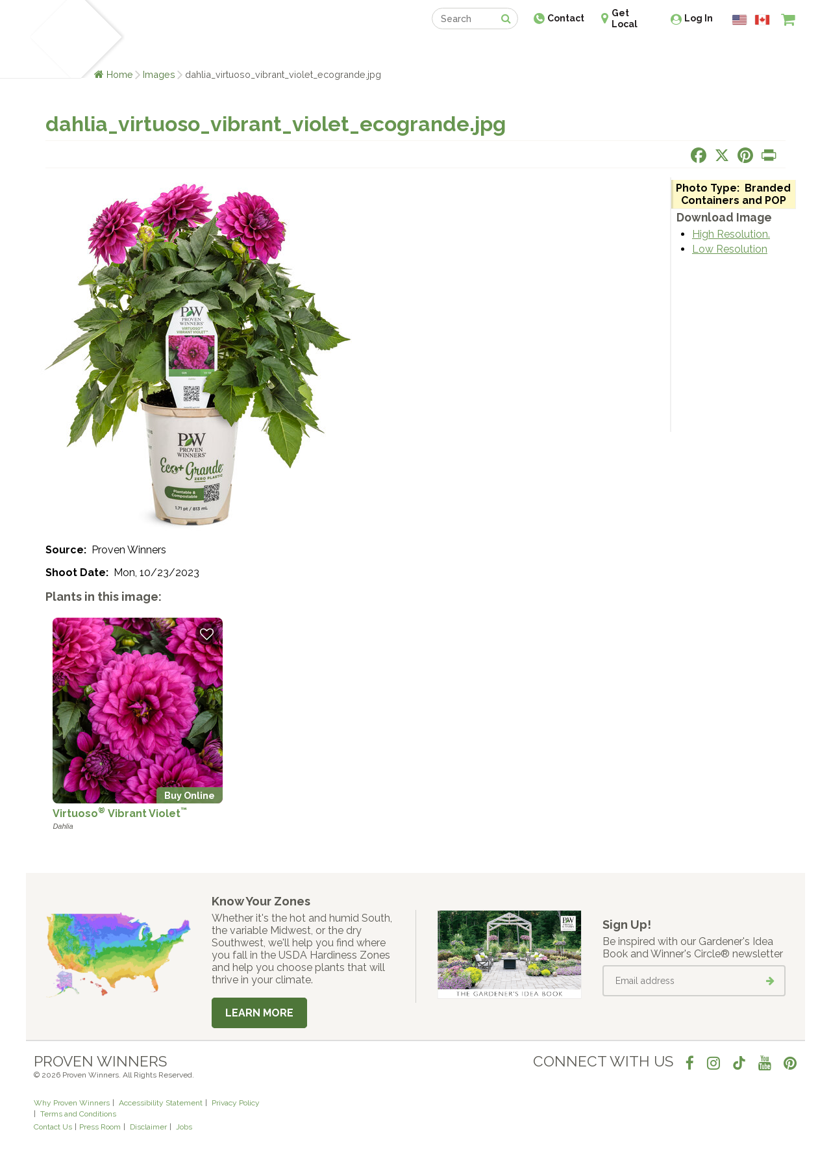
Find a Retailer (345, 50)
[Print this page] (768, 155)
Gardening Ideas (257, 50)
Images (159, 74)
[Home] (49, 39)
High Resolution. (731, 234)
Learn (190, 50)
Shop (406, 50)
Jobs (184, 1126)
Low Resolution (729, 249)
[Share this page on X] (722, 155)
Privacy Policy (236, 1102)
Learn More (259, 1013)
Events (449, 50)
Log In (698, 18)
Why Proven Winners (72, 1102)
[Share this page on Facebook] (698, 155)
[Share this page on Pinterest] (745, 155)
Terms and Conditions (78, 1113)
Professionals (513, 50)
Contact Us (53, 1126)
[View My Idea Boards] (764, 52)
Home (119, 74)
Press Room (100, 1126)
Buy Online (189, 795)
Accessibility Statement (161, 1102)
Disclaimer (148, 1126)
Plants (147, 50)
